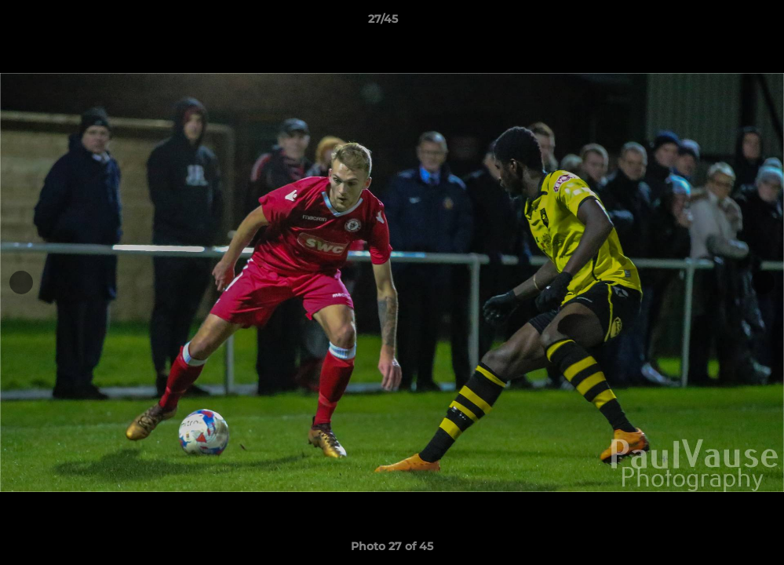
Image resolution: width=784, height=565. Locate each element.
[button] (718, 23)
